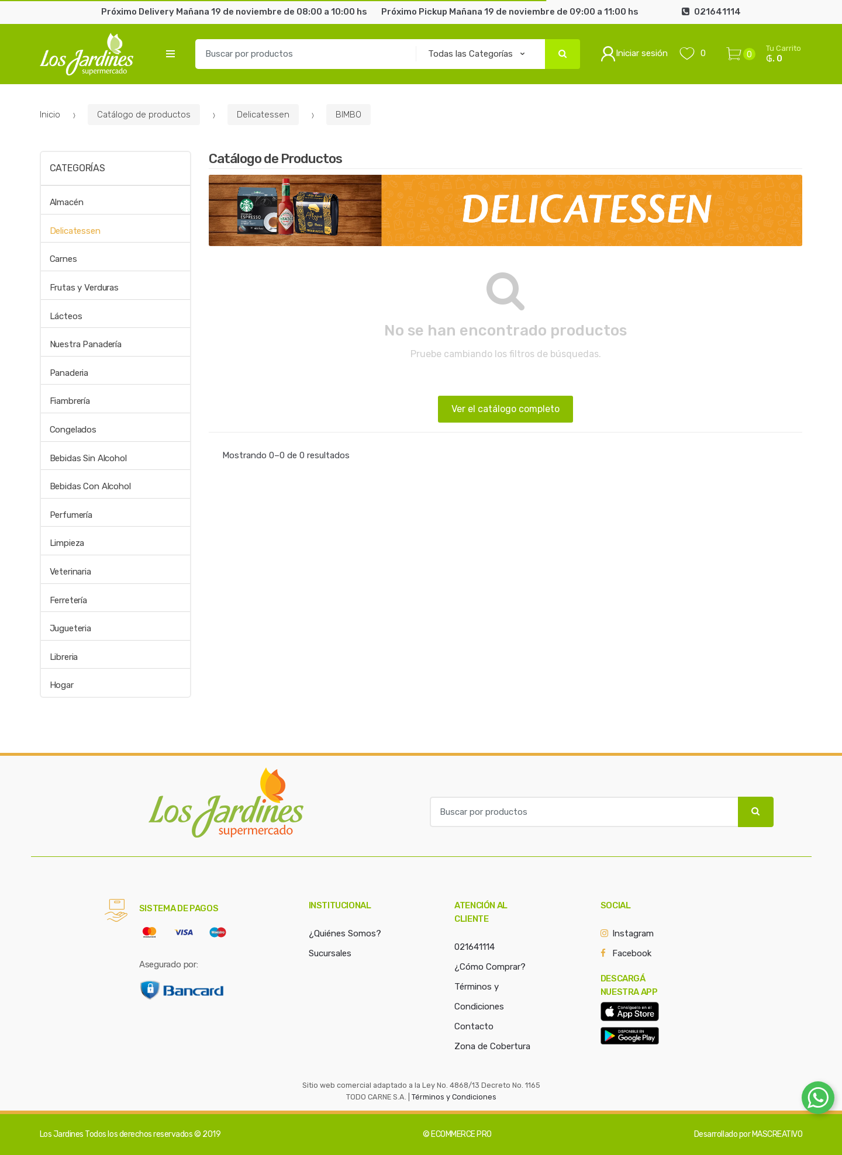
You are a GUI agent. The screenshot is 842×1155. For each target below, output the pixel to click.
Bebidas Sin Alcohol (88, 458)
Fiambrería (70, 401)
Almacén (67, 202)
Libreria (64, 657)
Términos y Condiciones (454, 1096)
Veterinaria (70, 571)
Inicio (50, 114)
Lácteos (66, 316)
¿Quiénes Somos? (345, 933)
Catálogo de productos (144, 114)
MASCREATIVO (777, 1134)
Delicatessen (263, 114)
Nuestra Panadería (86, 344)
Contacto (474, 1026)
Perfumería (71, 515)
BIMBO (348, 114)
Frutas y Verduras (84, 287)
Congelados (73, 429)
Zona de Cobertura (492, 1046)
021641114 (474, 947)
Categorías (77, 168)
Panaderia (69, 373)
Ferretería (69, 600)
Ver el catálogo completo (505, 408)
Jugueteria (71, 628)
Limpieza (67, 543)
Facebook (631, 953)
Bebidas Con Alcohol (90, 486)
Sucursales (330, 953)
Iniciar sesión (634, 53)
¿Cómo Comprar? (490, 967)
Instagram (633, 933)
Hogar (62, 685)
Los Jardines (62, 1134)
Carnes (63, 259)
